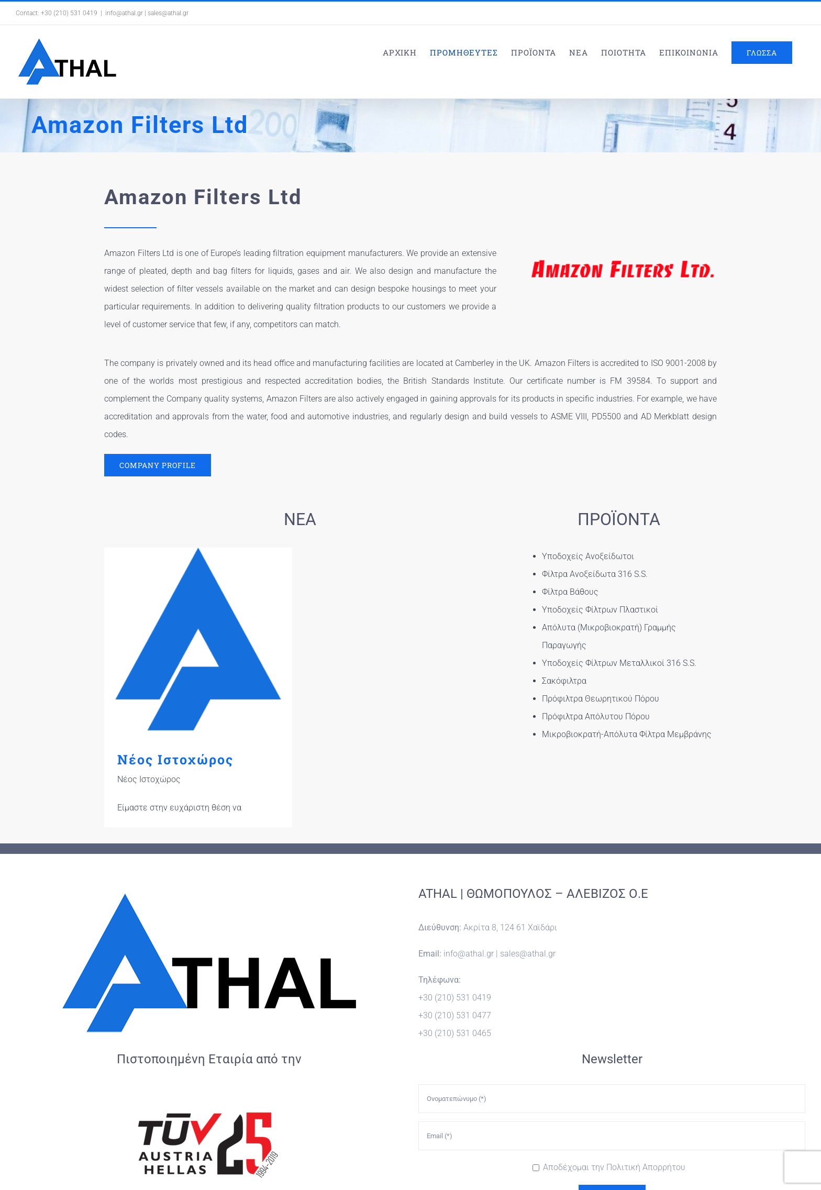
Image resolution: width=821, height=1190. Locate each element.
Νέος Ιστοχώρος (175, 759)
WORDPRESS (512, 1160)
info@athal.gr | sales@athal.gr (146, 13)
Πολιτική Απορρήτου (645, 1090)
